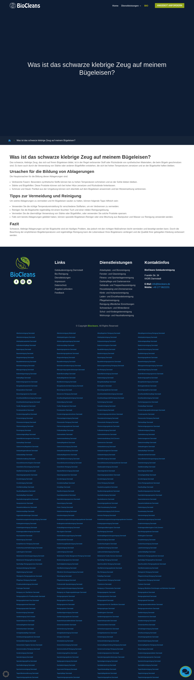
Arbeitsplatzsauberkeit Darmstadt (26, 341)
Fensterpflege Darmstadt (145, 406)
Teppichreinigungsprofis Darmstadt (148, 677)
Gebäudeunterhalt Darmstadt (146, 454)
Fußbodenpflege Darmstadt (65, 430)
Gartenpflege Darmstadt (23, 442)
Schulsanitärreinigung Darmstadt (26, 641)
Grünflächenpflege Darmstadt (25, 487)
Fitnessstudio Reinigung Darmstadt (67, 422)
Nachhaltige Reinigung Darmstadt (107, 560)
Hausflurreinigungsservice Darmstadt (149, 491)
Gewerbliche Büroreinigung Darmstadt (27, 467)
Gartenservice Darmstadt (104, 442)
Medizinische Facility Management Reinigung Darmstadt (74, 556)
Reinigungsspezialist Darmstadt (25, 608)
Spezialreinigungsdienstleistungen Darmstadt (110, 657)
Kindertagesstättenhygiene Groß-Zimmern (150, 527)
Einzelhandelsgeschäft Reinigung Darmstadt (110, 398)
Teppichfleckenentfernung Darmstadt (27, 673)
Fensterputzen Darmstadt (64, 410)
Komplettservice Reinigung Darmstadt (27, 544)
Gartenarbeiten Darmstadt (65, 434)
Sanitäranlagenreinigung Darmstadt (67, 612)
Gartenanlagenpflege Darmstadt (26, 434)
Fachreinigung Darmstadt (104, 402)
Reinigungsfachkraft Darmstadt (147, 596)
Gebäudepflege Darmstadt (146, 450)
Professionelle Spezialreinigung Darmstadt (69, 584)
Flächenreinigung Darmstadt (24, 426)
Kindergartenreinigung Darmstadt (26, 523)
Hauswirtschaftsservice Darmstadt (26, 507)
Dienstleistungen (130, 6)
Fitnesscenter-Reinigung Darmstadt (148, 418)
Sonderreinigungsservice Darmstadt (108, 653)
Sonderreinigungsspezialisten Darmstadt (150, 653)
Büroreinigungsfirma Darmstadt (147, 390)
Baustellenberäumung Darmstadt (26, 361)
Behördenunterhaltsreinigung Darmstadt (69, 365)
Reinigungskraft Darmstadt (105, 600)
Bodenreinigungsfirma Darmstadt (148, 378)
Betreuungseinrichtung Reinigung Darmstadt (110, 365)
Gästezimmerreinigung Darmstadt (67, 446)
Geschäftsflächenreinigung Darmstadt (68, 458)
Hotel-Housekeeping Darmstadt (106, 507)
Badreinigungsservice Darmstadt (67, 349)
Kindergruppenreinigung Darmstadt (107, 523)
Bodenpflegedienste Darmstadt (66, 378)
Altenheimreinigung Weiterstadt (66, 333)
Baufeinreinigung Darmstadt (105, 353)
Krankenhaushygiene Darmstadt (107, 544)
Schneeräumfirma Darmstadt (146, 624)
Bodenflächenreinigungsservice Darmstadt (150, 373)
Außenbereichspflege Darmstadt (26, 345)
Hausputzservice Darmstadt (24, 503)
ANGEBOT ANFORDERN (169, 5)
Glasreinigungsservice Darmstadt (67, 475)
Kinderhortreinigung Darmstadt (147, 523)
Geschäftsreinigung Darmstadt (106, 458)
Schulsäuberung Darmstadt (65, 641)
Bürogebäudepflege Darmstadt (106, 382)
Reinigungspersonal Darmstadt (25, 604)
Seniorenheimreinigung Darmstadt (67, 645)
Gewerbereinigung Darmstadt (147, 463)
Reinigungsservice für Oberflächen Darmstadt (111, 604)
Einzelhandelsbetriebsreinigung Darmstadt (110, 394)
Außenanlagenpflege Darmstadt (147, 341)
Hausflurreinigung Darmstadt (65, 491)
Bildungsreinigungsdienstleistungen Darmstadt (71, 369)
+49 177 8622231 (161, 287)
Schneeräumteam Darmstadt (25, 629)
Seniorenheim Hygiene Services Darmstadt (29, 645)
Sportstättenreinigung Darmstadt (147, 665)
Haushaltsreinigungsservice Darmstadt (68, 499)
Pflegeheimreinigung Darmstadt (66, 580)
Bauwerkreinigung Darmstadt (146, 361)
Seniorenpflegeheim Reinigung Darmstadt (150, 645)
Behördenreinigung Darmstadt (25, 365)
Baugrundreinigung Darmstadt (66, 357)
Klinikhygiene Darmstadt (145, 535)
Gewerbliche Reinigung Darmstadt (67, 467)
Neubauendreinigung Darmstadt (26, 568)
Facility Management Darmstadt (25, 406)
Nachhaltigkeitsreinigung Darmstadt (67, 564)
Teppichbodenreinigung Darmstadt (148, 669)
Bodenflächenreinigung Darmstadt (107, 373)
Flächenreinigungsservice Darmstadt (149, 426)
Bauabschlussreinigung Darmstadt (148, 349)
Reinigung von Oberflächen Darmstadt (27, 592)
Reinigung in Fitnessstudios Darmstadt (108, 588)
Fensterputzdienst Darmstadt (25, 410)
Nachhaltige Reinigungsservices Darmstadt (29, 564)
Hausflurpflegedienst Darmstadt (25, 491)
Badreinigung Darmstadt (23, 349)
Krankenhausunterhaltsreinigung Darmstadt (29, 548)
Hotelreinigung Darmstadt (145, 507)
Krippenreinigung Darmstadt (65, 548)
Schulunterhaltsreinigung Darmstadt (108, 641)
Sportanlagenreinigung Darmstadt (107, 661)
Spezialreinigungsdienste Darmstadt (68, 657)
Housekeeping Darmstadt (145, 511)
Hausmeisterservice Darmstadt (147, 499)
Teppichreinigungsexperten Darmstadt (68, 677)
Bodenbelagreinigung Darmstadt (147, 369)
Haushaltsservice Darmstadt (105, 499)
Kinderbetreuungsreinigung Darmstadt (149, 519)
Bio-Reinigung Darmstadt (104, 369)
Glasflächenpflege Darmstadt (146, 467)
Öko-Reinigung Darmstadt (105, 572)
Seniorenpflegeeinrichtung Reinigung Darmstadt (111, 645)
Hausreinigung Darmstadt (64, 503)
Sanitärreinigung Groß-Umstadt (25, 616)
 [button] (185, 672)
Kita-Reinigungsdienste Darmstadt (148, 531)
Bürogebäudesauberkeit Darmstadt (26, 386)
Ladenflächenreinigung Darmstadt (107, 548)
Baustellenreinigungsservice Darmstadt (109, 361)
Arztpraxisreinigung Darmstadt (106, 341)
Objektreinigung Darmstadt (24, 572)
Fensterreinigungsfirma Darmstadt (26, 414)
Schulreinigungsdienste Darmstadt (148, 637)
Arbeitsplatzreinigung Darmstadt (107, 337)
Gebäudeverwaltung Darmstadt (25, 458)
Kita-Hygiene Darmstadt (64, 531)
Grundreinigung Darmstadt (24, 479)
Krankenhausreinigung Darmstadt (148, 544)
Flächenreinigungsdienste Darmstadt (68, 426)
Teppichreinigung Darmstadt (146, 673)
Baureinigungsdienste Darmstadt (147, 357)
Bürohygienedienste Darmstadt (147, 386)
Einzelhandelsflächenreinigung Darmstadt (28, 398)
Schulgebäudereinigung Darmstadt (67, 633)
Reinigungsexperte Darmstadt (66, 596)
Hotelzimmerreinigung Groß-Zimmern (108, 511)
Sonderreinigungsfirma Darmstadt (67, 653)
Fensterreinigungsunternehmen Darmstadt (69, 414)
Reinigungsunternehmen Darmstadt (148, 608)
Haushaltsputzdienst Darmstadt (66, 495)
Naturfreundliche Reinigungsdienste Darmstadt (152, 564)
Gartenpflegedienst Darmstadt (66, 442)
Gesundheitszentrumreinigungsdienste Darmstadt (112, 463)
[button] (6, 674)
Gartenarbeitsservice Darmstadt (106, 434)
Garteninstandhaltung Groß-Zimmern (108, 438)
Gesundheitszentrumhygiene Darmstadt (28, 463)
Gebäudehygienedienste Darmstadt (27, 450)
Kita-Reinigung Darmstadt (105, 531)
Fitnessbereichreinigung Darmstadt (107, 418)
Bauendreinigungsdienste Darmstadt (68, 353)
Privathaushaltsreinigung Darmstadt (27, 584)
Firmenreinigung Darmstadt (24, 418)
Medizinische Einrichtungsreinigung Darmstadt (30, 556)
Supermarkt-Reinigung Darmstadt (67, 669)
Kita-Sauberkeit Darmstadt (24, 535)
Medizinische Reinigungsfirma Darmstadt (28, 560)
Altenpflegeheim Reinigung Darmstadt (108, 333)
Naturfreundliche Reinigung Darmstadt (108, 564)
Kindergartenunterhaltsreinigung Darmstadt (70, 523)
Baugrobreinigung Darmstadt (25, 357)
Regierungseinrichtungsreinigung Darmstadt (70, 588)
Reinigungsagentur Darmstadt (106, 592)
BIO (146, 6)
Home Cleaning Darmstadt (65, 507)
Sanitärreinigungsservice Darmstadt (108, 616)
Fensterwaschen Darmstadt (146, 414)
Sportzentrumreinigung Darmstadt (26, 669)
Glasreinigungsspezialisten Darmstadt (108, 475)
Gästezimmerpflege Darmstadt (147, 442)
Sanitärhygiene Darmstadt (105, 612)
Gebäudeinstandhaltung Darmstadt (67, 450)
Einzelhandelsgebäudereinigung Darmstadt (70, 398)
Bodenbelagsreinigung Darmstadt (26, 373)
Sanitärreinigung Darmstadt (146, 612)
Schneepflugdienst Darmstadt (25, 624)
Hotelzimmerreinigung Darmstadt (67, 511)
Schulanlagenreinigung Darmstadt (148, 629)
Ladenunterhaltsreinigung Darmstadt (108, 552)
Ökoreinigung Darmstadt (64, 576)
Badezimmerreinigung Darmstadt (148, 345)
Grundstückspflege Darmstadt (66, 483)
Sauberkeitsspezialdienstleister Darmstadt (69, 620)
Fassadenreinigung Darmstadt (106, 406)
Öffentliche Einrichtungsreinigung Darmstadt (70, 572)
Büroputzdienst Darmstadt (24, 390)
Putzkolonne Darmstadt (104, 584)
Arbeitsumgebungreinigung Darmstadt (68, 341)
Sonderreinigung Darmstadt (24, 653)
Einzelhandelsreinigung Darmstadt (148, 398)
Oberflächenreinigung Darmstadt (67, 568)
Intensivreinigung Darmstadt (146, 515)
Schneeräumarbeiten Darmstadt (66, 624)
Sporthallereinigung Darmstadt (25, 665)
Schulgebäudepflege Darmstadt (25, 633)
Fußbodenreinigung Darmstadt (106, 430)
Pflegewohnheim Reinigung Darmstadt (108, 580)
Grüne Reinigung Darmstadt (105, 483)
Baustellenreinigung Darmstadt (66, 361)
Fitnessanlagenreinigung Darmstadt (67, 418)
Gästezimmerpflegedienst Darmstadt (27, 446)
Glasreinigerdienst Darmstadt (106, 471)
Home (115, 6)
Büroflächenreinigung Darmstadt (66, 382)
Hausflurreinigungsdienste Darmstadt (108, 491)
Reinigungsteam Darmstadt (65, 608)
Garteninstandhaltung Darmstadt (67, 438)
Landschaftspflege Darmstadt (146, 552)
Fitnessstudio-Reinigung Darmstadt (107, 422)
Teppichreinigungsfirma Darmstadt (107, 677)
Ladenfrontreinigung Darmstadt (147, 548)
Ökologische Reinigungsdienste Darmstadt (29, 576)
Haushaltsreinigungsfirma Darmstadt (27, 499)
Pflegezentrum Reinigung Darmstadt (149, 580)
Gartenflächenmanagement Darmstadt (27, 438)
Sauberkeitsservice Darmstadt (147, 616)
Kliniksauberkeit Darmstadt (65, 539)
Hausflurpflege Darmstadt (145, 487)
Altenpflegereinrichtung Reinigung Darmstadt (151, 333)
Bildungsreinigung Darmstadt (25, 369)
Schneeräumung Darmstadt (65, 629)
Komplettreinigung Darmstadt (146, 539)
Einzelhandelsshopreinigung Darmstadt (28, 402)
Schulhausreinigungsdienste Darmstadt (28, 637)
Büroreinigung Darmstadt (64, 390)
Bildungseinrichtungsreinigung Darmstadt (150, 365)
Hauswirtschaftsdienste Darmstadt (148, 503)
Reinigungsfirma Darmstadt (65, 600)
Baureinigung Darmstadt (104, 357)
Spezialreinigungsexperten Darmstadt (149, 657)
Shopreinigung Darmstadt (145, 649)
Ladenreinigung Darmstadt (65, 552)
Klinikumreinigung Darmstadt (106, 539)
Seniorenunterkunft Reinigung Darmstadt (69, 649)
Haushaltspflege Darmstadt (24, 495)
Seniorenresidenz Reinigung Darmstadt (28, 649)
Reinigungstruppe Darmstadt (106, 608)
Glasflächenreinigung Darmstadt (26, 471)
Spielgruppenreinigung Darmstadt (67, 661)
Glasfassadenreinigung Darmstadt (107, 467)
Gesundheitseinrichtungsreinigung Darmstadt (151, 458)
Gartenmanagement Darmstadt (147, 438)
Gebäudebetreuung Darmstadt (106, 446)
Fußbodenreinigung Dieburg (146, 430)
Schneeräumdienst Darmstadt (106, 624)
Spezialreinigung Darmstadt (24, 657)
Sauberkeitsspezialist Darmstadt (107, 620)
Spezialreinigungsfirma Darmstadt (26, 661)
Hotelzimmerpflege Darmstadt (25, 511)
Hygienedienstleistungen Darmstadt (27, 515)
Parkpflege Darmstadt (103, 576)
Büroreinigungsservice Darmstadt (26, 394)
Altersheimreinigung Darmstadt (25, 337)
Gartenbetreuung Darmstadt (146, 434)
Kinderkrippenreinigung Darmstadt (26, 527)
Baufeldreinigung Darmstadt (146, 353)
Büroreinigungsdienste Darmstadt (107, 390)
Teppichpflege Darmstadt (64, 673)
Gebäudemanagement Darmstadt (107, 450)
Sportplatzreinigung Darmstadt (66, 665)
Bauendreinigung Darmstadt (24, 353)
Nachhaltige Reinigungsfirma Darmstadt (150, 560)
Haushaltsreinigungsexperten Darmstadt (150, 495)
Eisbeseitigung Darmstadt (64, 402)
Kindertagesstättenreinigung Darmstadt (28, 531)
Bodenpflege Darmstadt (23, 378)
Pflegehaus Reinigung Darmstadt (26, 580)
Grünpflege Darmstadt (63, 487)
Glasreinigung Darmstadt (145, 471)
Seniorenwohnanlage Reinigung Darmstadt (110, 649)
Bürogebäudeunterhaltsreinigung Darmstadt (70, 386)
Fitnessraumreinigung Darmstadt (26, 422)
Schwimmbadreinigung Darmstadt (148, 641)
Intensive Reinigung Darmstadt (106, 515)
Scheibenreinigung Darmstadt (147, 620)
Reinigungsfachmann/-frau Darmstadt (27, 600)
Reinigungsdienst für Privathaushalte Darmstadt (30, 596)
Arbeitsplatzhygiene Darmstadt (66, 337)
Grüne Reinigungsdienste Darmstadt (149, 483)
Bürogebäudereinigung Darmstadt (148, 382)
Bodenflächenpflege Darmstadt (66, 373)
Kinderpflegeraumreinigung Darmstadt (68, 527)
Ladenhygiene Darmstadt (24, 552)
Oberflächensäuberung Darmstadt (148, 568)
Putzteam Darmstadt (144, 584)
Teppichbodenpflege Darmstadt (106, 669)
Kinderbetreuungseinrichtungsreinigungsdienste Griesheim (114, 519)
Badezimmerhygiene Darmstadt (106, 345)
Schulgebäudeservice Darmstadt (107, 633)
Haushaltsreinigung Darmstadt (106, 495)
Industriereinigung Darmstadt (65, 515)
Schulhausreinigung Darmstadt (147, 633)
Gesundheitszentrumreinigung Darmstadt (69, 463)
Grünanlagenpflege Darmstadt (147, 475)
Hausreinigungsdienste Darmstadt (107, 503)
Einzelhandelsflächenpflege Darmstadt (149, 394)
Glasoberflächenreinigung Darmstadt (68, 471)
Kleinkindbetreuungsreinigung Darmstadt (69, 535)
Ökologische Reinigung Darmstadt (148, 572)
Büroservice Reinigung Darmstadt (67, 394)
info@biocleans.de (161, 284)
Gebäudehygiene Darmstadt (146, 446)
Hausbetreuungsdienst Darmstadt (107, 487)
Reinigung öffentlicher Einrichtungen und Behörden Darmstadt (156, 588)
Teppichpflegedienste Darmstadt (107, 673)
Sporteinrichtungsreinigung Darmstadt (149, 661)
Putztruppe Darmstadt (23, 588)
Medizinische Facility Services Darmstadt (109, 556)
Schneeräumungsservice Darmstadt (108, 629)
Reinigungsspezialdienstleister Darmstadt (150, 604)
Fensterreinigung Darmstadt (105, 410)
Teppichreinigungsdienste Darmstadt (27, 677)
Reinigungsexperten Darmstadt (106, 596)
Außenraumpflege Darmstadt (65, 345)
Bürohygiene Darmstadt (104, 386)
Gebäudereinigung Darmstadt (106, 454)
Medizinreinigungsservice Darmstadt (68, 560)
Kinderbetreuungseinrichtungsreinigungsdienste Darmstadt (74, 519)
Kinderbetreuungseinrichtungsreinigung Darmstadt (31, 519)
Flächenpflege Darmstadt (145, 422)
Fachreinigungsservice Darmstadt (148, 402)
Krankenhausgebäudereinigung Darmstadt (69, 544)
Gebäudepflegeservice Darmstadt (67, 454)
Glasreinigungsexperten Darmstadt (26, 475)
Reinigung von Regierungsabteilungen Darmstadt (71, 592)
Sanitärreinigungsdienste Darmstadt (67, 616)
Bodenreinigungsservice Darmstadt (26, 382)
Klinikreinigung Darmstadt (24, 539)
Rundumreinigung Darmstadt (25, 612)
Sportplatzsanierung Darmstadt (106, 665)
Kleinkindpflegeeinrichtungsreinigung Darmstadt (111, 535)
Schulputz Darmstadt (63, 637)
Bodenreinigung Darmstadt (105, 378)
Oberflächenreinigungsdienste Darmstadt (109, 568)
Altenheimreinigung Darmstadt (25, 333)
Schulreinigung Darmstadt (105, 637)
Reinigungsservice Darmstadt (66, 604)
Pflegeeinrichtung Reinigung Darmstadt (149, 576)
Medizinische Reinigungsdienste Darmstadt (151, 556)
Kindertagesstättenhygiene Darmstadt (108, 527)
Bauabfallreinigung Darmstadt (106, 349)
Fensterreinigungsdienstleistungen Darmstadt (151, 410)
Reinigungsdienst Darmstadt (146, 592)
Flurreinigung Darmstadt (23, 430)
